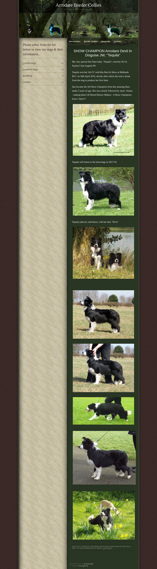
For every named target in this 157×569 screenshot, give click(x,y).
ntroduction (74, 41)
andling (27, 75)
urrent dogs (29, 63)
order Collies (90, 41)
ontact (27, 82)
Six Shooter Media (88, 564)
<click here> (106, 548)
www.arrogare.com (83, 566)
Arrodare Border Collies (78, 5)
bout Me (105, 41)
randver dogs (30, 69)
